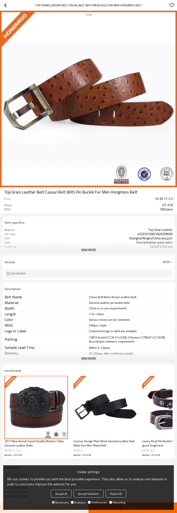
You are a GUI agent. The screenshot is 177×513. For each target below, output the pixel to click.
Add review (18, 274)
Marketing (117, 502)
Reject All (116, 493)
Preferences (97, 502)
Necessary (60, 502)
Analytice (78, 502)
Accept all (61, 493)
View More (88, 250)
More (166, 262)
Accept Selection (88, 493)
